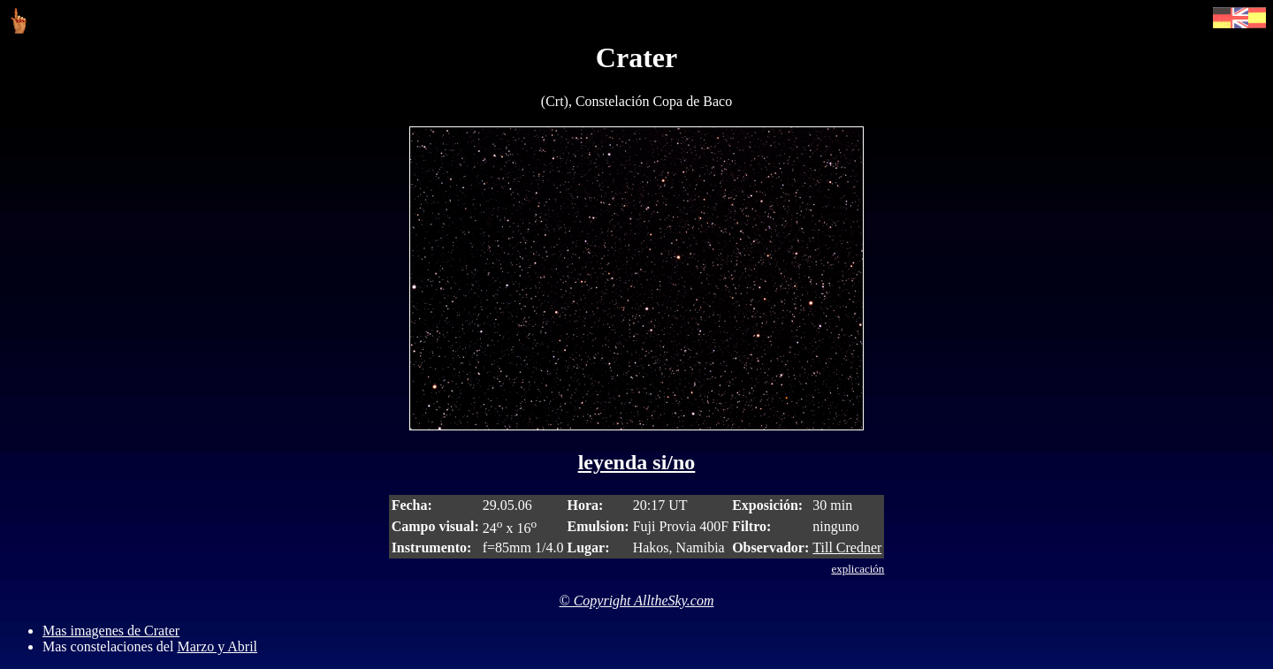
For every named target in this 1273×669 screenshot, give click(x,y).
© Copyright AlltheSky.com (637, 600)
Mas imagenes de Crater (110, 630)
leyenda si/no (637, 462)
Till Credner (846, 547)
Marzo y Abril (217, 646)
